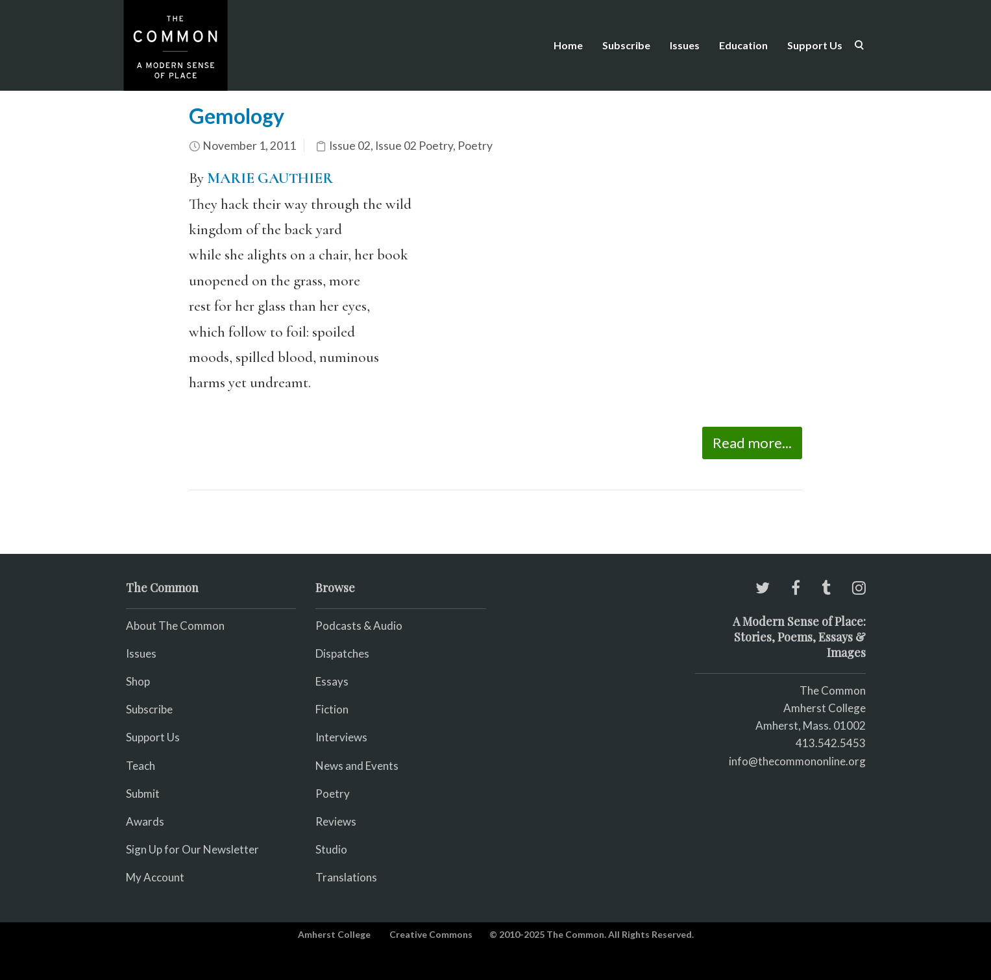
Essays (332, 681)
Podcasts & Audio (358, 625)
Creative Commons (430, 934)
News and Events (356, 765)
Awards (145, 821)
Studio (331, 849)
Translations (346, 877)
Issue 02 (350, 145)
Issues (685, 45)
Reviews (335, 821)
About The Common (175, 625)
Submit (143, 793)
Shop (138, 681)
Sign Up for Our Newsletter (192, 849)
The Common (833, 690)
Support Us (814, 45)
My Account (155, 877)
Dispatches (342, 653)
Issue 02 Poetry (414, 145)
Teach (140, 765)
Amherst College (334, 934)
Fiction (332, 709)
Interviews (341, 737)
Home (568, 45)
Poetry (475, 145)
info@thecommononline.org (797, 761)
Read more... (752, 442)
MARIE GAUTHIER (270, 178)
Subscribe (626, 45)
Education (743, 45)
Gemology (236, 115)
